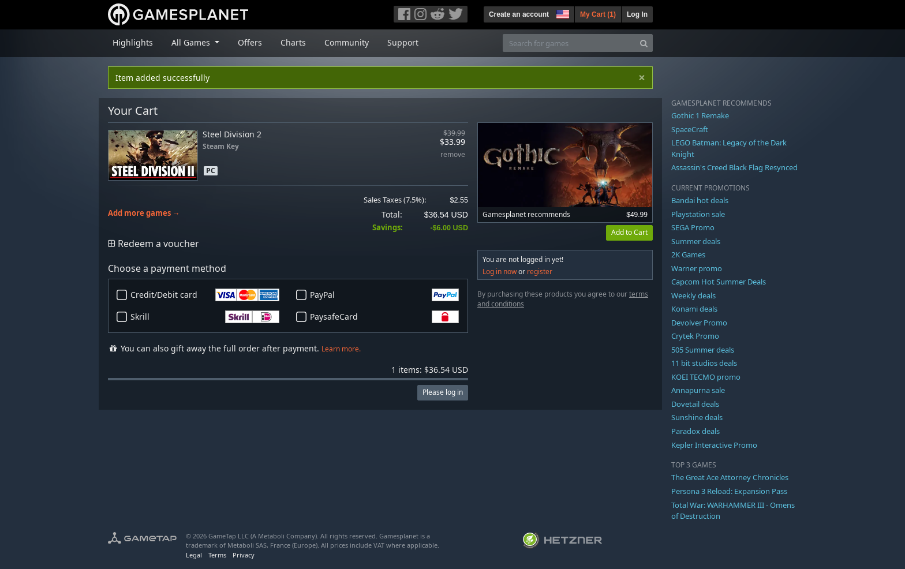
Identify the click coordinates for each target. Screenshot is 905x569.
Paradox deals (695, 431)
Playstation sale (698, 214)
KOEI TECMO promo (706, 377)
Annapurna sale (698, 390)
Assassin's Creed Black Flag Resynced (734, 167)
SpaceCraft (689, 129)
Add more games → (144, 213)
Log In (637, 14)
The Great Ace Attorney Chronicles (729, 477)
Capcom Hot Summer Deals (718, 281)
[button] (561, 12)
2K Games (688, 254)
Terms (217, 555)
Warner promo (696, 268)
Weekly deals (693, 295)
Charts (293, 42)
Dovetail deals (695, 404)
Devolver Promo (699, 322)
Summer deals (695, 241)
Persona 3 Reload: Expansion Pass (729, 491)
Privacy (244, 555)
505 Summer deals (702, 350)
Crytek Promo (695, 336)
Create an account (519, 14)
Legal (194, 555)
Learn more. (341, 349)
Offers (250, 42)
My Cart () (598, 14)
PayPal (384, 295)
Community (346, 42)
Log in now (500, 271)
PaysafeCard (384, 316)
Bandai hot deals (699, 200)
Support (402, 42)
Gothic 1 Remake (700, 115)
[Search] (644, 43)
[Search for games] (569, 43)
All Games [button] (191, 42)
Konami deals (694, 309)
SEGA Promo (693, 227)
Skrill (204, 316)
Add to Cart (629, 232)
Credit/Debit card (204, 295)
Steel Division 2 (232, 134)
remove (452, 155)
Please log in (442, 392)
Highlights (133, 42)
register (539, 271)
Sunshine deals (697, 417)
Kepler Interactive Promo (714, 445)
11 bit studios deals (704, 363)
